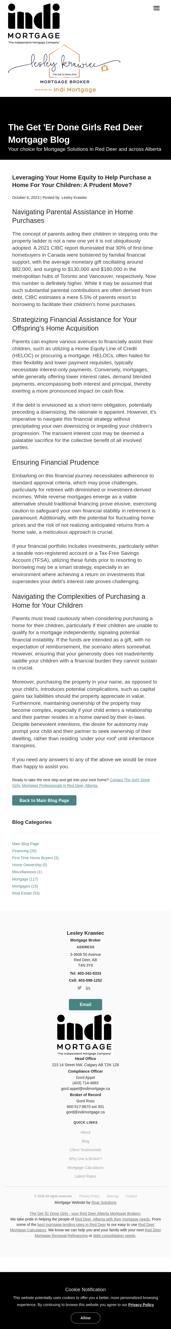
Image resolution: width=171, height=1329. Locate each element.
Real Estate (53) (26, 893)
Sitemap (113, 1196)
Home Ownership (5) (29, 865)
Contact (131, 1196)
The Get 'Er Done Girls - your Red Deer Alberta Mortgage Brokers (85, 1213)
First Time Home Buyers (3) (35, 858)
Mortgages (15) (25, 886)
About (85, 1132)
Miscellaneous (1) (27, 872)
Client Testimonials (85, 1150)
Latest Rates (85, 1176)
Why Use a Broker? (85, 1159)
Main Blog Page (25, 844)
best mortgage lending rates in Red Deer (71, 1224)
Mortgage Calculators (86, 1167)
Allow (85, 1318)
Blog (85, 1141)
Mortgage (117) (25, 879)
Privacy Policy (89, 1196)
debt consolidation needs (114, 1235)
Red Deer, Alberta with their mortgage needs (112, 1219)
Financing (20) (24, 851)
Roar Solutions (104, 1202)
